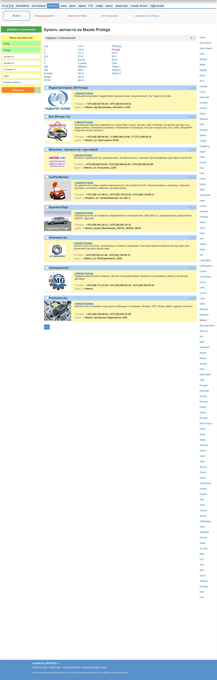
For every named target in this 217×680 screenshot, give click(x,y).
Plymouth (204, 391)
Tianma (203, 510)
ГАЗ (202, 559)
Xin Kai (203, 537)
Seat (202, 461)
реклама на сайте (40, 667)
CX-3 (80, 46)
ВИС (202, 554)
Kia (201, 255)
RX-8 (114, 59)
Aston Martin (206, 48)
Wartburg (204, 532)
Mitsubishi (205, 347)
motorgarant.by (59, 267)
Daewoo (204, 119)
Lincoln (203, 293)
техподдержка (55, 667)
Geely (202, 184)
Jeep (202, 249)
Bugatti (203, 70)
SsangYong (205, 483)
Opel (202, 380)
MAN (202, 304)
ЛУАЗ (202, 575)
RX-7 (114, 56)
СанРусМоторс (59, 177)
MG (201, 336)
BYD (202, 81)
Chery (203, 92)
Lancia (203, 271)
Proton (203, 407)
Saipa (202, 439)
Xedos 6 (116, 70)
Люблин (204, 581)
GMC (202, 189)
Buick (202, 75)
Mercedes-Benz (207, 325)
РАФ (202, 592)
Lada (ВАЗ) (205, 260)
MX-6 (81, 80)
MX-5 (81, 76)
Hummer (204, 211)
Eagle (202, 151)
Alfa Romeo (205, 43)
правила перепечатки (71, 667)
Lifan (202, 287)
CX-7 (80, 53)
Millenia (82, 66)
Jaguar (203, 244)
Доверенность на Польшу (146, 15)
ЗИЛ (202, 570)
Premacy (116, 46)
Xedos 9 (116, 73)
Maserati (204, 309)
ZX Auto (204, 548)
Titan (114, 63)
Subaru (203, 488)
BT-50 (47, 80)
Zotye (202, 543)
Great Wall (205, 195)
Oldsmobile (205, 374)
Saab (202, 434)
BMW (202, 64)
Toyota (203, 516)
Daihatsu (204, 130)
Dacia (202, 113)
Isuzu (202, 227)
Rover (203, 429)
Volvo (202, 526)
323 (46, 56)
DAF (202, 124)
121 (46, 46)
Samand (204, 445)
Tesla (202, 505)
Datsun (203, 135)
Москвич (204, 586)
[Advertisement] (21, 131)
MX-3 (81, 73)
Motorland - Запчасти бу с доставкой (73, 149)
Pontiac (203, 396)
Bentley (203, 59)
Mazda (203, 320)
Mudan (203, 352)
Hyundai (204, 217)
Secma (203, 467)
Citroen (203, 108)
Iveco (202, 233)
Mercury (204, 331)
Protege (116, 49)
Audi (202, 53)
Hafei (202, 200)
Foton (202, 179)
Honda (203, 206)
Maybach (204, 314)
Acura (202, 37)
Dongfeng (204, 146)
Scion (202, 456)
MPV (80, 70)
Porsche (204, 401)
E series (82, 63)
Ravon (203, 412)
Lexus (203, 282)
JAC (202, 238)
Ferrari (203, 162)
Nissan (203, 358)
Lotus (202, 298)
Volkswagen (205, 521)
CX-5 (80, 49)
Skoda (203, 472)
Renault (203, 418)
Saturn (203, 450)
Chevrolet (204, 97)
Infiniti (202, 222)
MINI (202, 342)
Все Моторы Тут (60, 116)
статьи (104, 667)
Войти (17, 15)
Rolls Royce (205, 423)
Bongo (47, 76)
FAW (202, 157)
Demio (81, 59)
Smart (203, 477)
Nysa (202, 369)
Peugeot (204, 385)
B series (48, 73)
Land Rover (205, 276)
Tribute (115, 66)
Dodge (203, 140)
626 (46, 66)
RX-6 (114, 53)
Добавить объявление (21, 29)
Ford (202, 173)
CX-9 (80, 56)
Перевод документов (44, 15)
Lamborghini (206, 265)
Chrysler (204, 102)
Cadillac (204, 86)
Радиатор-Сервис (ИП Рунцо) (68, 87)
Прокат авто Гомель (77, 15)
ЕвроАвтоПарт (58, 207)
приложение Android (91, 667)
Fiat (201, 168)
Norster (203, 363)
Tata (202, 499)
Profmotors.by (58, 298)
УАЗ (202, 597)
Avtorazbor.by (58, 237)
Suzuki (203, 494)
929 (46, 70)
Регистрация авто (109, 15)
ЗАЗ (202, 564)
